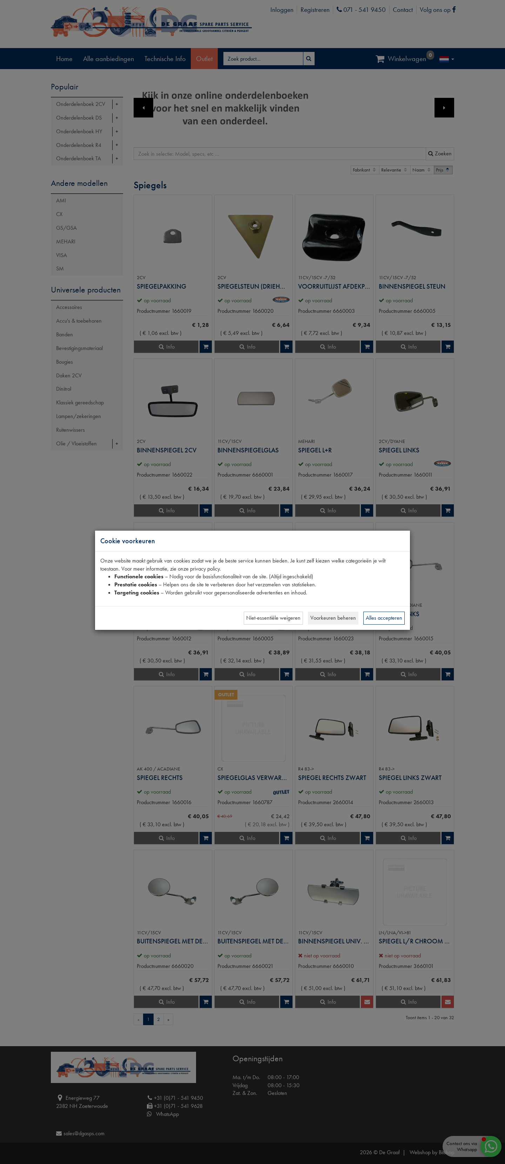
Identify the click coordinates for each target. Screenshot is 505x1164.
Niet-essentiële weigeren (273, 617)
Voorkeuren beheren (333, 617)
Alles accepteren (384, 617)
